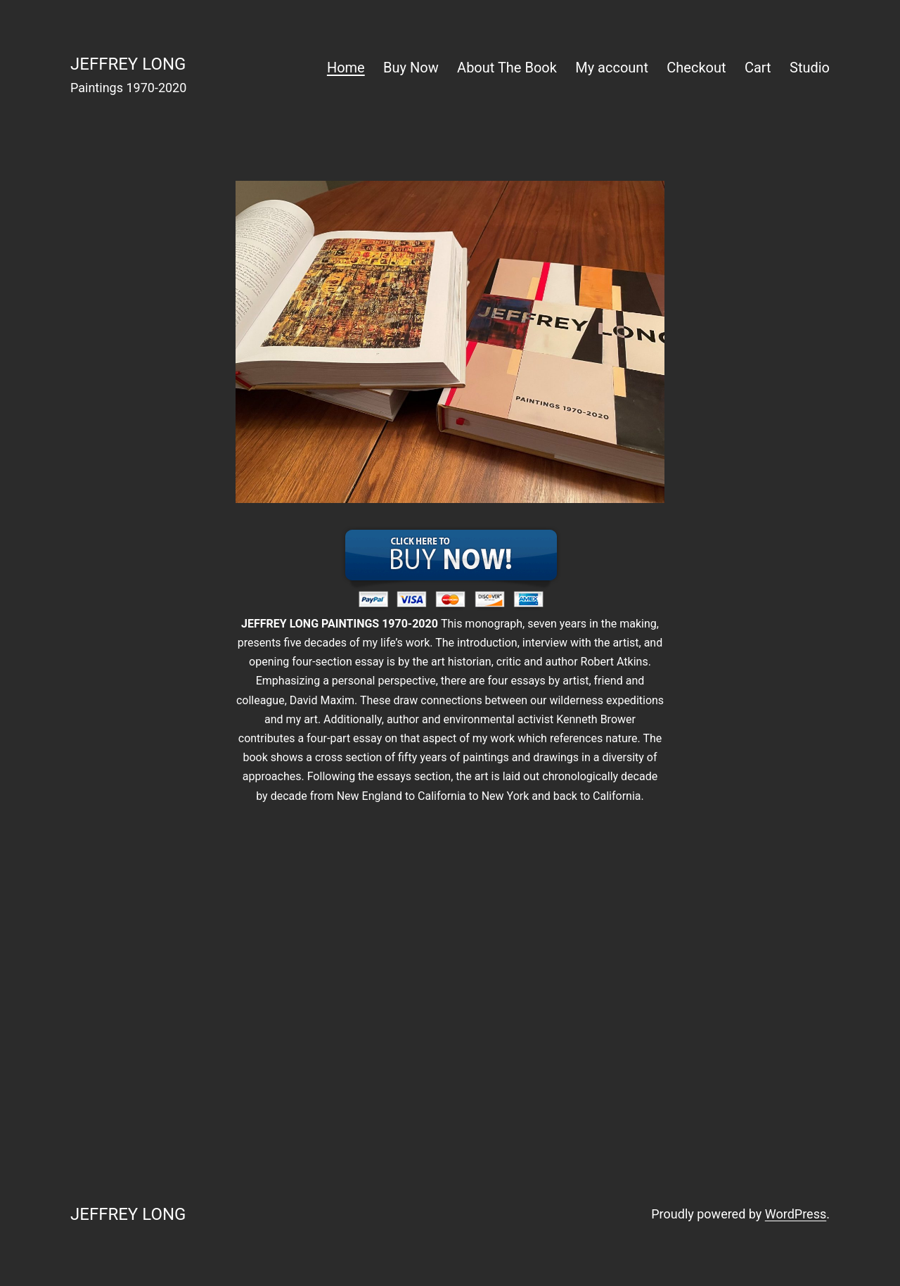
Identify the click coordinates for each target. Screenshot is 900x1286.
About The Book (507, 67)
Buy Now (411, 67)
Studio (810, 67)
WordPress (795, 1214)
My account (611, 67)
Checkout (696, 67)
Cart (758, 67)
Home (346, 67)
